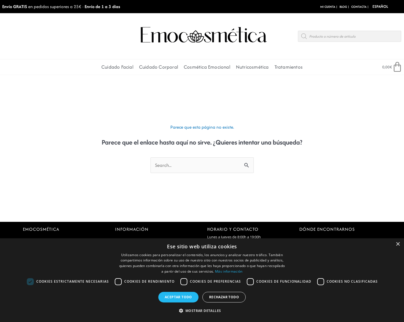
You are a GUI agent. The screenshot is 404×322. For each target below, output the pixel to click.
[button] (202, 311)
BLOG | (344, 6)
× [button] (398, 244)
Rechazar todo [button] (224, 297)
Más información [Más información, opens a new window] (229, 271)
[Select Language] (388, 6)
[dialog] (202, 280)
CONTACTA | (360, 6)
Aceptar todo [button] (178, 297)
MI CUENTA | (328, 6)
